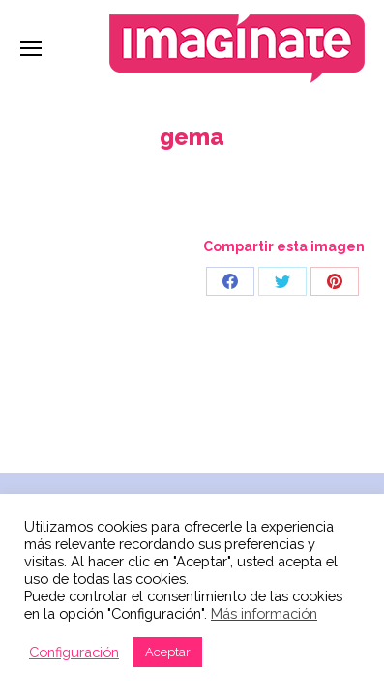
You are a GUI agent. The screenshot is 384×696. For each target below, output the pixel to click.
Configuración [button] (74, 652)
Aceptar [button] (168, 652)
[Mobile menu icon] (31, 48)
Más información (264, 613)
